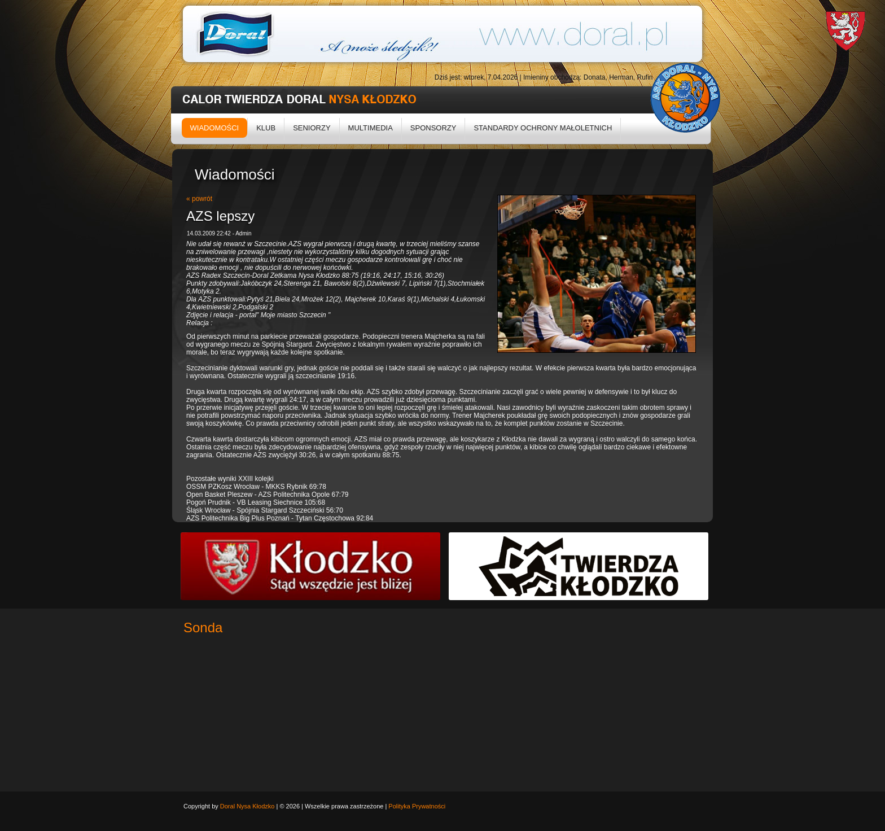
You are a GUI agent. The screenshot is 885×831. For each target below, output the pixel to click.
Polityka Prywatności (416, 806)
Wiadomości (214, 128)
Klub (265, 128)
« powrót (199, 199)
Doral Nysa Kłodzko (247, 806)
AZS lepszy (220, 216)
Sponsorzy (433, 128)
